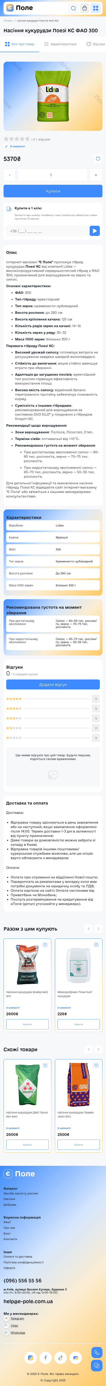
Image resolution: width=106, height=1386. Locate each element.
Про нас (9, 1227)
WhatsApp (18, 1332)
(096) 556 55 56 (23, 1280)
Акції (7, 1221)
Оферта (9, 1267)
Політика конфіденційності (24, 1262)
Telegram (17, 1318)
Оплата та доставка (18, 1256)
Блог (7, 1233)
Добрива (10, 1204)
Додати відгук (53, 684)
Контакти (10, 1239)
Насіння (9, 1198)
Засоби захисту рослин (21, 1193)
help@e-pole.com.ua (28, 1301)
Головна (8, 21)
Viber (14, 1325)
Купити (53, 191)
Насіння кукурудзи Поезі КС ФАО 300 (37, 21)
